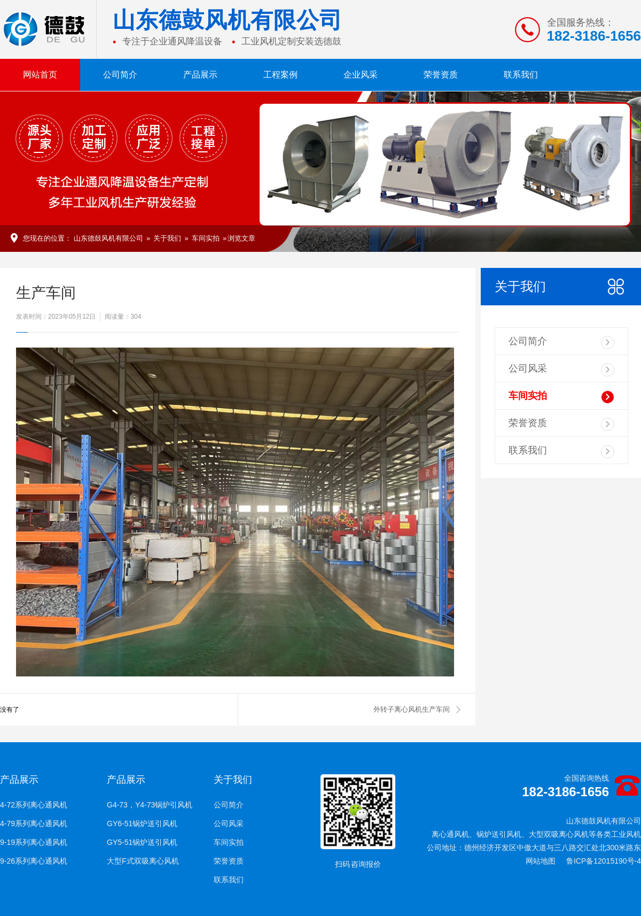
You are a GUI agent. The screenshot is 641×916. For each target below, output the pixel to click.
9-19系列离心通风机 (33, 842)
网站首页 (40, 74)
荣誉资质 (441, 74)
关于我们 (167, 238)
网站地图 (541, 861)
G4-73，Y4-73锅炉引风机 (149, 804)
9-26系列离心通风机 (33, 861)
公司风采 (561, 369)
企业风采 (360, 74)
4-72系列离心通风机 (33, 804)
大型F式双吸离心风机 (143, 861)
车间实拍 (206, 238)
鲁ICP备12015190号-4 (603, 861)
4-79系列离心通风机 (33, 823)
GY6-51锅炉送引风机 (142, 823)
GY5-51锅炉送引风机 (142, 842)
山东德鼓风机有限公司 (108, 238)
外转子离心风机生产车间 (411, 709)
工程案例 (280, 74)
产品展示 (200, 74)
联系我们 (521, 74)
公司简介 (120, 74)
